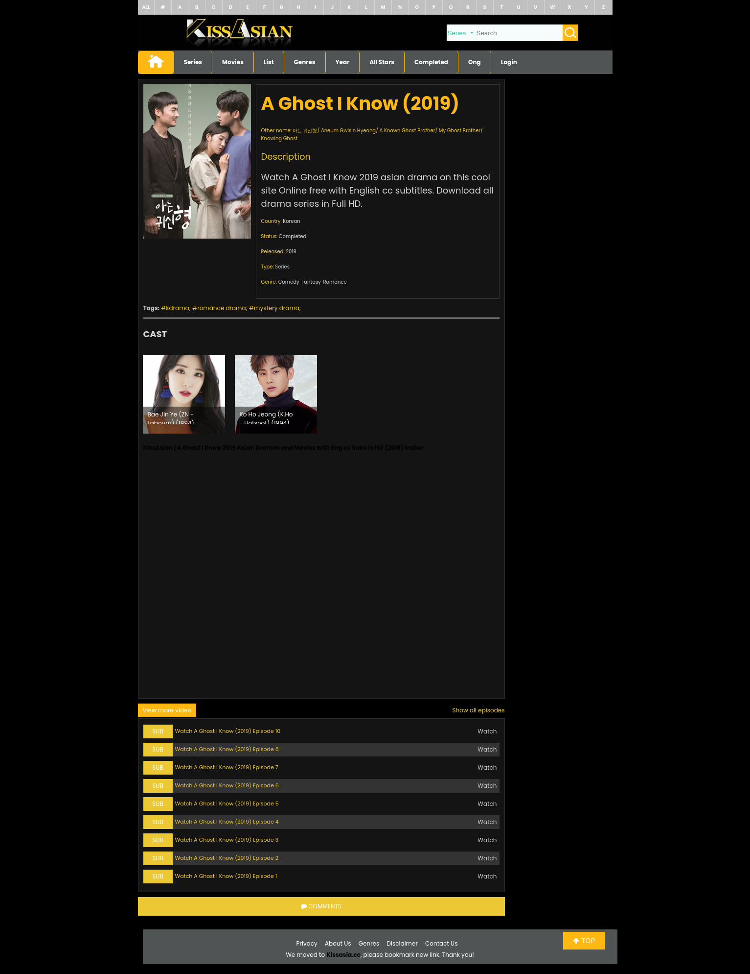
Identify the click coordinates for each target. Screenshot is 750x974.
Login (509, 62)
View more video (167, 710)
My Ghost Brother (459, 130)
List (269, 62)
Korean (291, 221)
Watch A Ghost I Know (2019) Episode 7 (226, 767)
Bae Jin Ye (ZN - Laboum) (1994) (171, 417)
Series (193, 62)
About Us (338, 943)
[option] (184, 394)
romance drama (221, 308)
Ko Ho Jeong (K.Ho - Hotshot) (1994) (266, 417)
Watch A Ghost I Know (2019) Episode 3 (227, 840)
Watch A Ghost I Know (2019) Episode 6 (227, 785)
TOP (584, 941)
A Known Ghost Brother (407, 130)
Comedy (288, 282)
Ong (474, 62)
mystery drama (276, 308)
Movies (233, 62)
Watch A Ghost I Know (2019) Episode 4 (227, 822)
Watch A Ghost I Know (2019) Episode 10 (228, 731)
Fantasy (310, 282)
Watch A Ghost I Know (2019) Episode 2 (226, 858)
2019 (291, 251)
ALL (146, 7)
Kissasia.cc (343, 954)
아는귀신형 (305, 130)
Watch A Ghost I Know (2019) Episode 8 (227, 749)
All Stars (381, 62)
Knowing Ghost (279, 138)
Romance (334, 282)
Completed (431, 62)
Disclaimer (402, 943)
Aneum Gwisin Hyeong (348, 130)
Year (343, 62)
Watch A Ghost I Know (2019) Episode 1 (226, 876)
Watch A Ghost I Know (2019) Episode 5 (227, 803)
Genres (305, 62)
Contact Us (441, 943)
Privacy (307, 943)
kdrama (177, 308)
